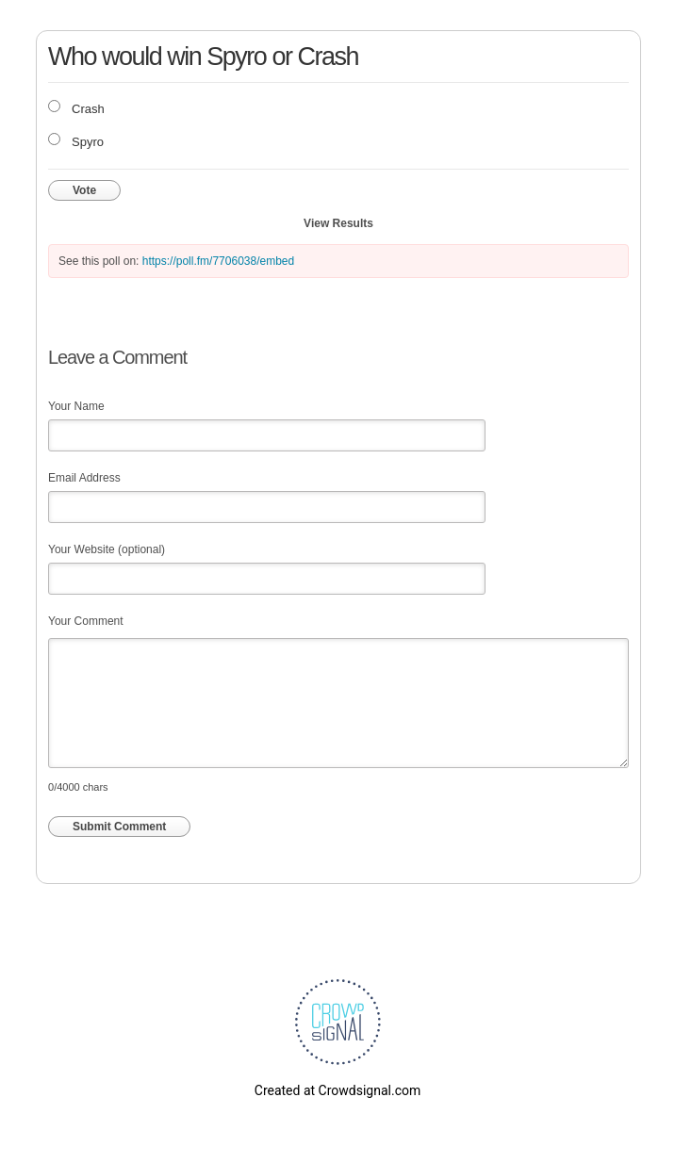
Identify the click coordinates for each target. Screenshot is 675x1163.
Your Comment (85, 621)
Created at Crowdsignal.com (337, 1090)
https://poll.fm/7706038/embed (218, 261)
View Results (338, 223)
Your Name (76, 406)
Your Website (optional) (106, 549)
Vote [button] (84, 190)
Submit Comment (119, 826)
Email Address (84, 477)
